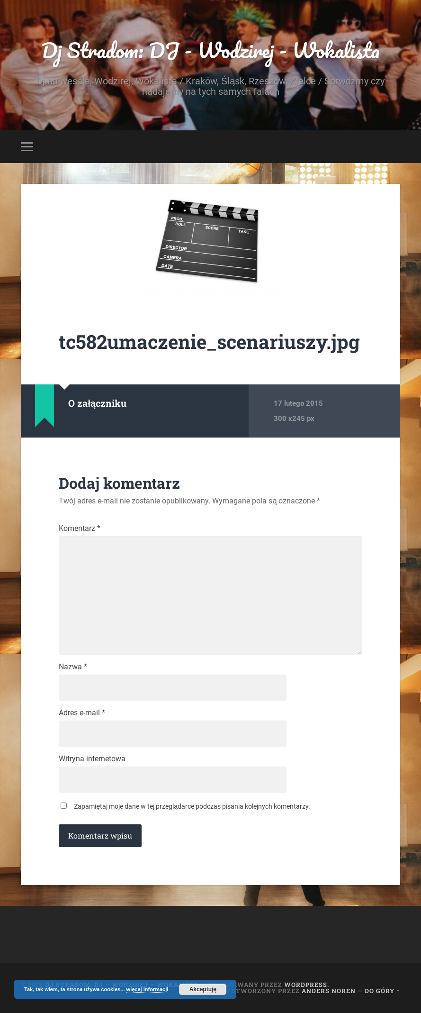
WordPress (305, 984)
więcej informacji (147, 989)
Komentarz (79, 528)
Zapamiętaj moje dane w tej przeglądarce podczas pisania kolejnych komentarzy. (192, 806)
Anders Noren (329, 991)
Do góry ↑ (382, 991)
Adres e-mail (82, 713)
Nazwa (73, 667)
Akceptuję (202, 989)
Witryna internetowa (92, 759)
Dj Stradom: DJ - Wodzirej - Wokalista (210, 50)
